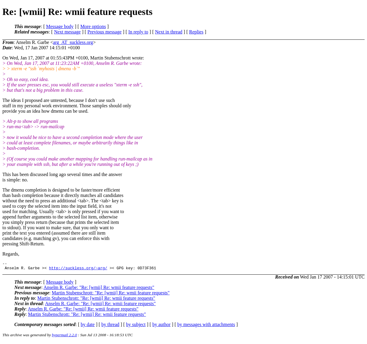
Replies (196, 31)
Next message (67, 31)
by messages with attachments (206, 326)
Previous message (104, 31)
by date (88, 326)
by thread (110, 326)
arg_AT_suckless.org (73, 42)
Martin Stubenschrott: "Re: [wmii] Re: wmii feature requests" (111, 294)
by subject (135, 326)
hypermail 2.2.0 (64, 336)
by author (161, 326)
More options (93, 26)
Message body (59, 26)
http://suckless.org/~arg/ (78, 269)
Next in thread (168, 31)
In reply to (138, 31)
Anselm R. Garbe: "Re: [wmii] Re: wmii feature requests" (99, 289)
